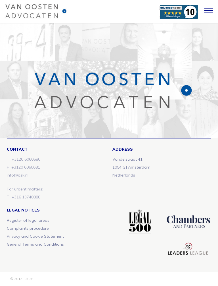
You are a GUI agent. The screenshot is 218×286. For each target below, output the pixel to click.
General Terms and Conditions (35, 244)
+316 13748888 (26, 197)
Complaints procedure (28, 228)
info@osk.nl (17, 175)
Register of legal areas (28, 220)
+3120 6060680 (26, 159)
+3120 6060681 (25, 167)
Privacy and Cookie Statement (35, 236)
